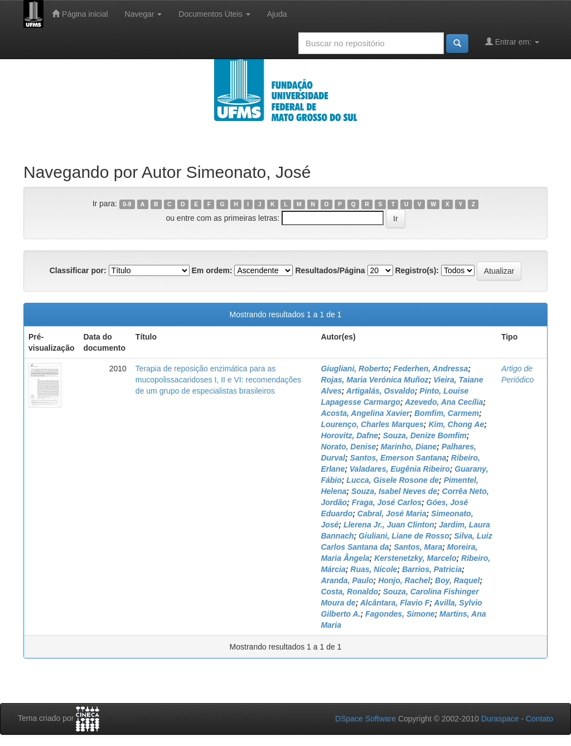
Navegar (143, 13)
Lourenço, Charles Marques (372, 424)
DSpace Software (365, 718)
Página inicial (80, 13)
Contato (539, 718)
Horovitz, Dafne (349, 435)
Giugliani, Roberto (354, 368)
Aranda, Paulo (347, 580)
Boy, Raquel (457, 580)
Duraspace (500, 718)
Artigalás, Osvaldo (380, 390)
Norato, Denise (348, 446)
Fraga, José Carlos (387, 502)
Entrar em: (512, 41)
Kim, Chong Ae (456, 424)
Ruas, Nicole (373, 569)
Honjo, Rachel (404, 580)
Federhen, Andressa (430, 368)
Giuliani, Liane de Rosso (404, 535)
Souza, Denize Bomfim (425, 435)
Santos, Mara (418, 546)
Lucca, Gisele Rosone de (392, 480)
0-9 (127, 204)
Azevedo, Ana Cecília (444, 402)
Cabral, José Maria (392, 513)
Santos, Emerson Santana (398, 457)
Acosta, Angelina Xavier (365, 413)
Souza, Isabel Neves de (394, 491)
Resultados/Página (330, 270)
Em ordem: (211, 270)
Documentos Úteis (214, 13)
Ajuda (277, 13)
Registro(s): (417, 270)
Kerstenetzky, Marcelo (415, 558)
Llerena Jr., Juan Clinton (388, 524)
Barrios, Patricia (432, 569)
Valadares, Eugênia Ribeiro (400, 468)
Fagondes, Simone (399, 613)
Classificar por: (78, 270)
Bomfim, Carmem (446, 413)
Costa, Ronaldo (349, 591)
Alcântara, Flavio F (394, 602)
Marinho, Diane (409, 446)
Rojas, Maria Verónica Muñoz (374, 379)
